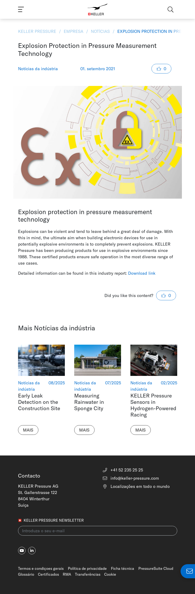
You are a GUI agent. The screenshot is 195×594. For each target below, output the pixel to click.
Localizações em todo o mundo (136, 486)
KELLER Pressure (37, 31)
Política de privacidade (87, 568)
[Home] (97, 9)
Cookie (110, 574)
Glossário (26, 574)
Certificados (48, 574)
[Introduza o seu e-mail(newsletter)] (97, 531)
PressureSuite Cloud (155, 568)
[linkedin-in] (32, 550)
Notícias (100, 31)
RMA (67, 574)
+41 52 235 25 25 (122, 470)
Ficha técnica (122, 568)
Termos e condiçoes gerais (41, 568)
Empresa (74, 31)
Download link (141, 273)
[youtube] (22, 550)
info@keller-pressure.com (130, 478)
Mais (28, 430)
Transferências (87, 574)
